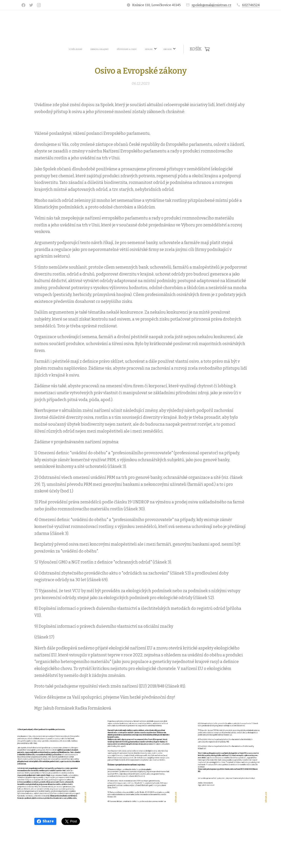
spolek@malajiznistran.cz (211, 5)
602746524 (251, 5)
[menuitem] (104, 49)
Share (45, 821)
